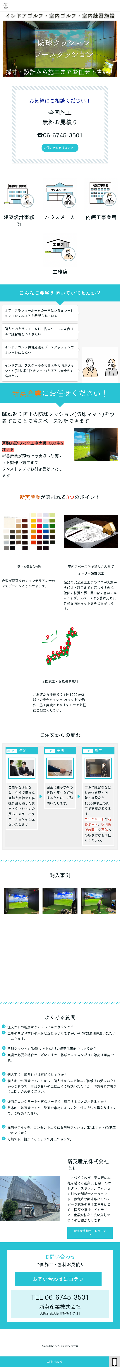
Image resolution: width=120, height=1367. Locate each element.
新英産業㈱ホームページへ (90, 1232)
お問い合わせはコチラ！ (60, 147)
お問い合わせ (54, 1361)
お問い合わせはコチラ (58, 1279)
